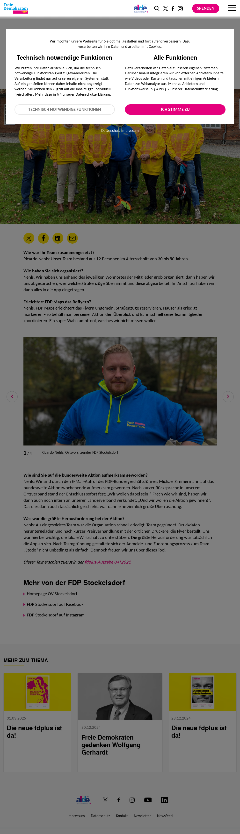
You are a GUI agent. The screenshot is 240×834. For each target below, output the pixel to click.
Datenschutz (110, 130)
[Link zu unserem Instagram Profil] (180, 8)
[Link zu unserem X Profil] (165, 8)
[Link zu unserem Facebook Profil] (173, 8)
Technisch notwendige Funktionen (64, 109)
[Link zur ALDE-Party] (140, 8)
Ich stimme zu (175, 109)
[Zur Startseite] (16, 8)
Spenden (205, 8)
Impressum (130, 130)
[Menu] (232, 8)
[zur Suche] (157, 8)
